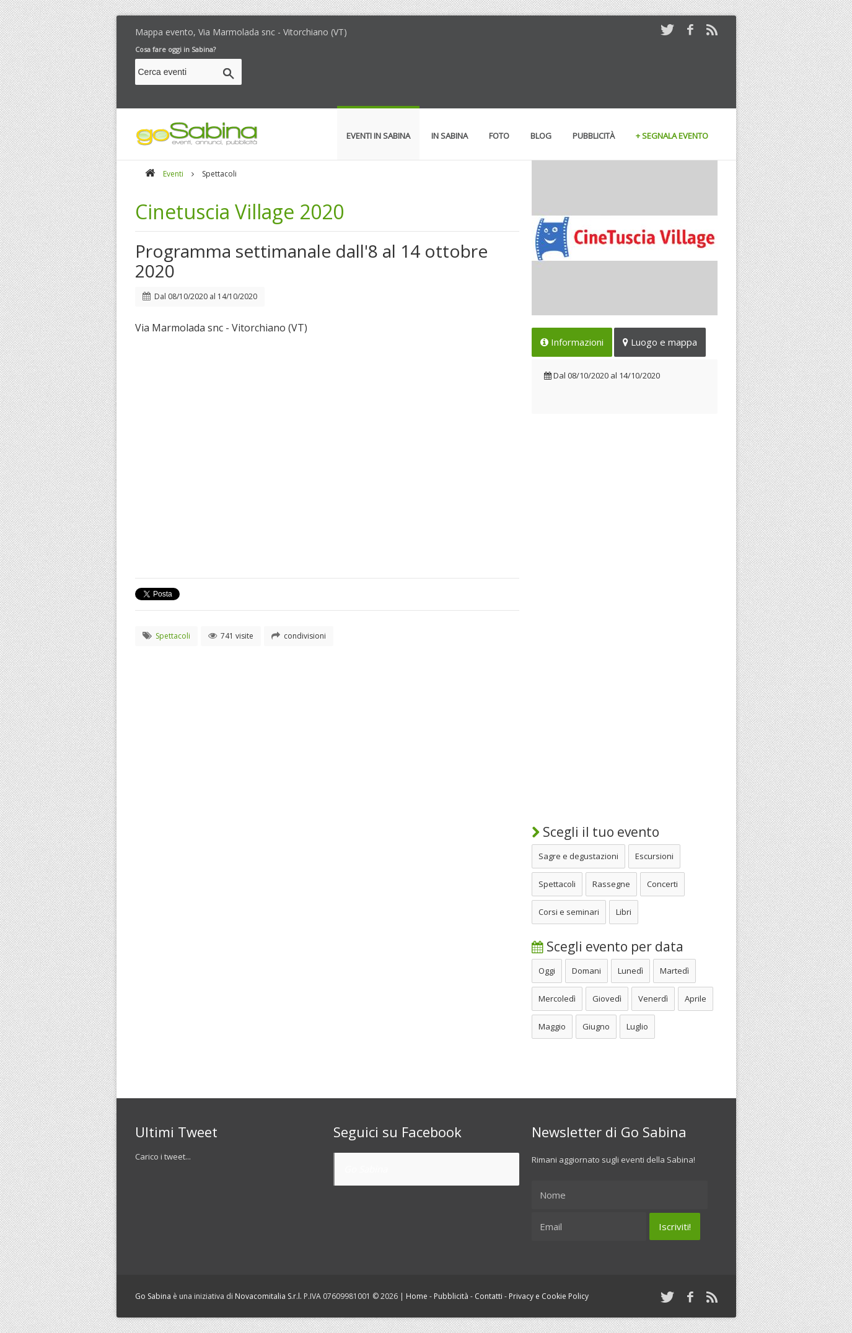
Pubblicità (451, 1296)
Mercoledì (557, 998)
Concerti (662, 883)
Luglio (637, 1026)
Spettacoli (557, 883)
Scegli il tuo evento (595, 832)
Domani (586, 970)
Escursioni (654, 856)
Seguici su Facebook (397, 1131)
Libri (623, 911)
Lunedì (630, 970)
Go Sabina (365, 1169)
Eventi (173, 173)
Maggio (552, 1026)
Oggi (546, 970)
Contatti (489, 1296)
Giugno (596, 1026)
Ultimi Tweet (176, 1131)
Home (417, 1296)
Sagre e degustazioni (578, 856)
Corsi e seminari (568, 911)
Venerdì (653, 998)
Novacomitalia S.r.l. (268, 1296)
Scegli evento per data (607, 946)
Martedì (674, 970)
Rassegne (611, 883)
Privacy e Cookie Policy (549, 1296)
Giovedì (606, 998)
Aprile (695, 998)
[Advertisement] (492, 74)
